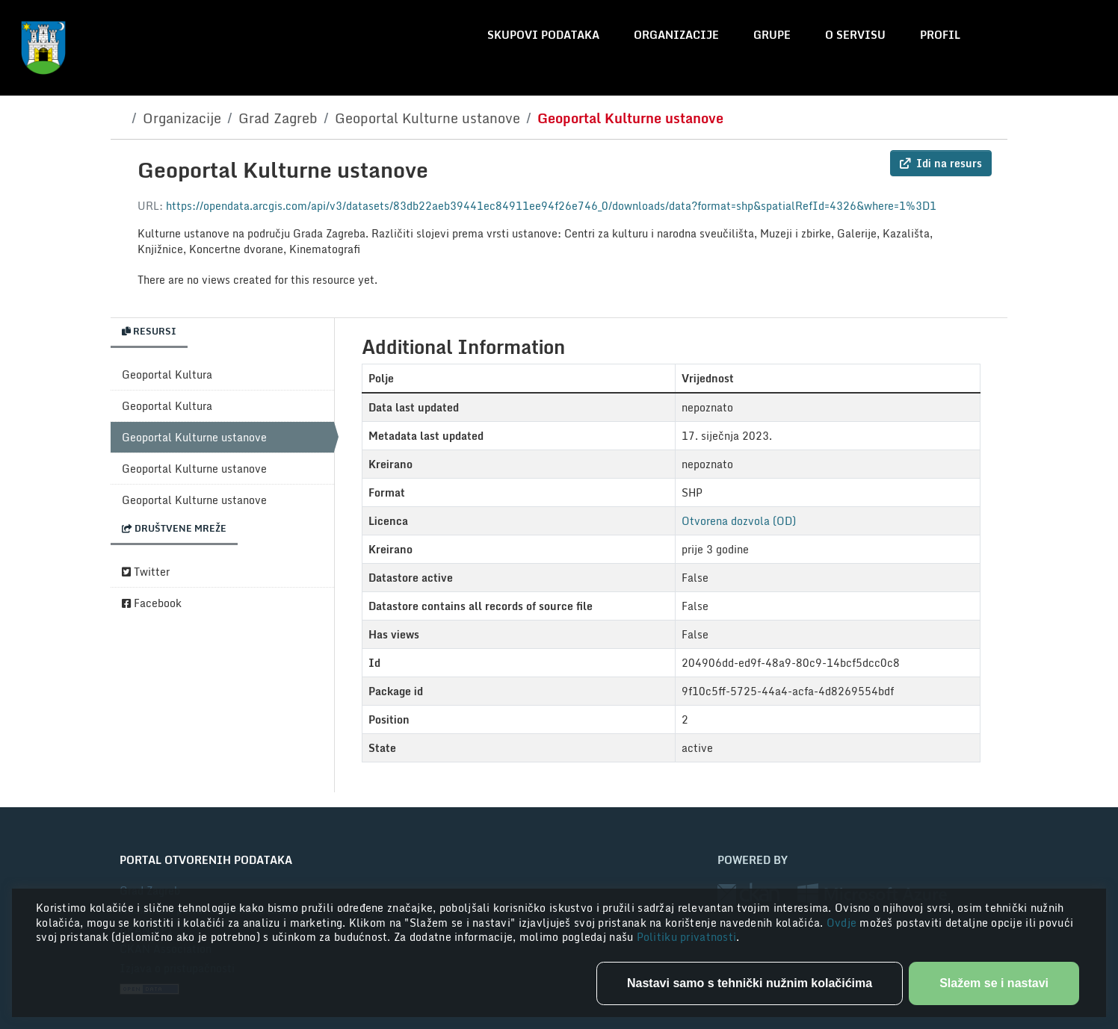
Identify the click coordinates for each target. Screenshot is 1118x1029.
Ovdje (843, 922)
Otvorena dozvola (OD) (739, 520)
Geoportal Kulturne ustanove (427, 118)
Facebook (152, 603)
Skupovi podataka (543, 34)
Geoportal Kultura (167, 374)
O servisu (855, 34)
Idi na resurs (941, 163)
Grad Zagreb (278, 118)
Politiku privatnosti (687, 936)
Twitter (146, 571)
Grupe (772, 34)
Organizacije (676, 34)
